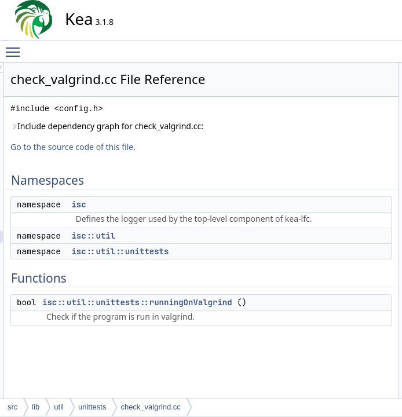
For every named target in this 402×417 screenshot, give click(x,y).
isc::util (198, 290)
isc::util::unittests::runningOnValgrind (242, 357)
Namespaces (333, 69)
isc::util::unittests (224, 306)
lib (35, 407)
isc (183, 233)
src (12, 407)
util (59, 407)
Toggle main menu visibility (15, 47)
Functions (328, 120)
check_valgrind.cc (150, 407)
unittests (92, 407)
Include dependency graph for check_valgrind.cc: (176, 148)
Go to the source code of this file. (177, 175)
